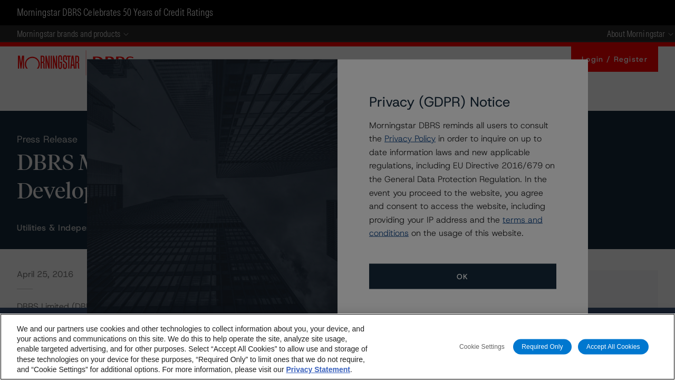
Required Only (542, 346)
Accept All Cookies (613, 346)
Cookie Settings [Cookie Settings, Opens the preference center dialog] (482, 346)
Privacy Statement (318, 369)
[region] (337, 347)
